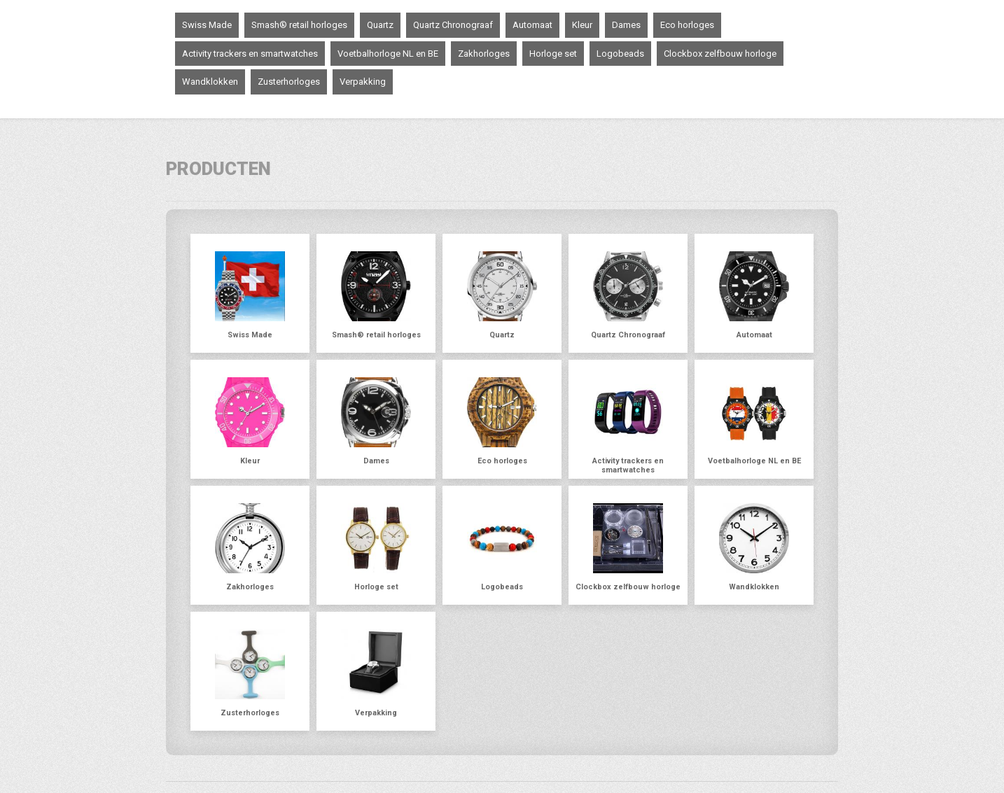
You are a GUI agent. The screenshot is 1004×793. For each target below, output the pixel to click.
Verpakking (363, 81)
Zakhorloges (484, 53)
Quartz (380, 25)
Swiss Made (207, 25)
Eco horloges (687, 25)
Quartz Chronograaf (453, 25)
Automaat (532, 25)
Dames (626, 25)
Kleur (582, 25)
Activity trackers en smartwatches (250, 53)
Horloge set (553, 53)
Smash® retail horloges (299, 25)
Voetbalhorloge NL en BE (387, 53)
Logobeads (620, 53)
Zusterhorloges (289, 81)
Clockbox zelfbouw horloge (720, 53)
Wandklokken (210, 81)
